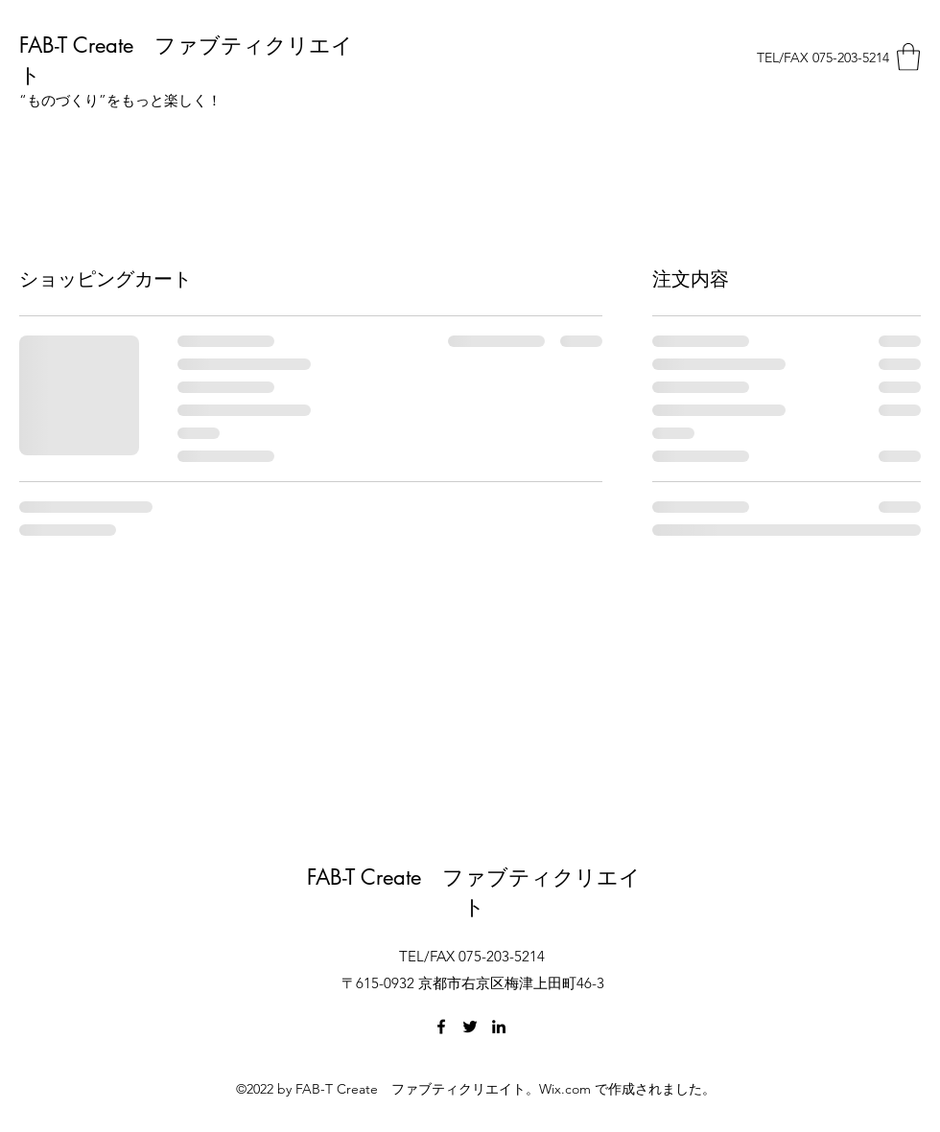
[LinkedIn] (498, 1026)
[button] (908, 57)
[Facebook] (441, 1026)
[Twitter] (470, 1026)
